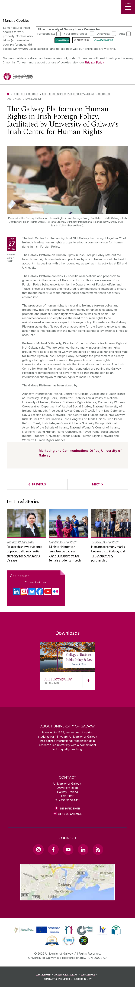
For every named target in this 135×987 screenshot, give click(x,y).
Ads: (122, 33)
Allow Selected (105, 40)
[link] (69, 930)
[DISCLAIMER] (45, 974)
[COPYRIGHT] (89, 974)
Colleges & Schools (26, 94)
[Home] (8, 94)
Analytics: (103, 33)
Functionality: (46, 33)
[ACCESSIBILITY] (83, 979)
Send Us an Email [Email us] (70, 813)
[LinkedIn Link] (83, 849)
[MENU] (128, 7)
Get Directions (70, 808)
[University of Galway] (18, 77)
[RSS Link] (98, 849)
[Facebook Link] (53, 849)
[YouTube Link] (68, 849)
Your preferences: (76, 33)
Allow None (83, 40)
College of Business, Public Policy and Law (68, 94)
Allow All (63, 40)
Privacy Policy (94, 62)
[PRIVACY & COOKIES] (68, 974)
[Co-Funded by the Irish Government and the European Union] (37, 933)
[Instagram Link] (38, 849)
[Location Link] (67, 897)
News (18, 99)
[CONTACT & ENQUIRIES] (58, 979)
